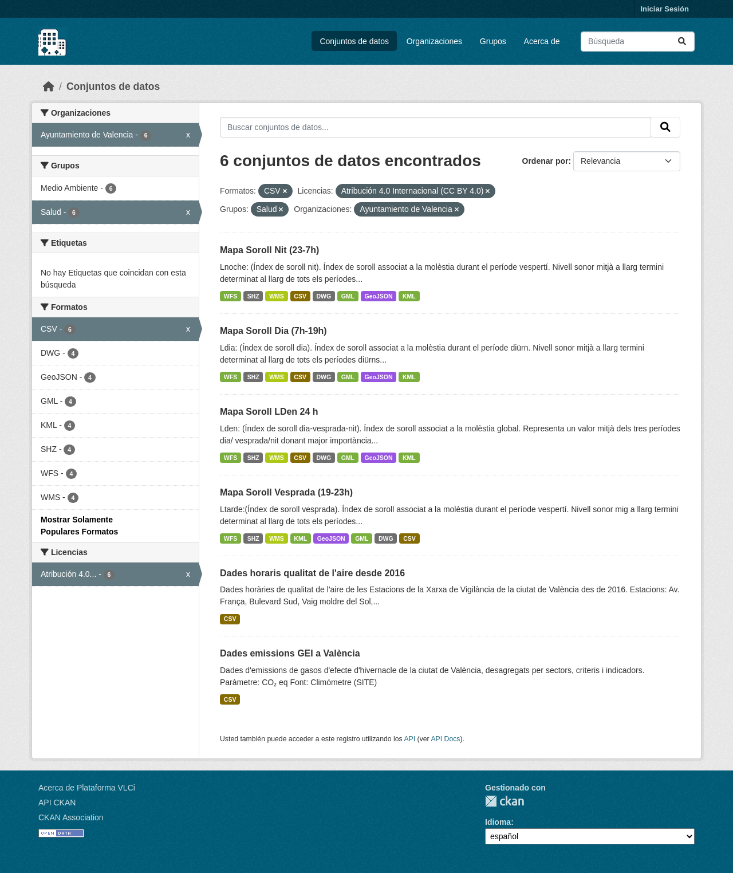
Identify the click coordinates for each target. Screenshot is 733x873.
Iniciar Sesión (664, 9)
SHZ (253, 296)
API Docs (445, 739)
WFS (230, 296)
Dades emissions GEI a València (290, 653)
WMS (276, 296)
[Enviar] (682, 42)
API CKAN (57, 802)
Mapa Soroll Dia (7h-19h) (273, 331)
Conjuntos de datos (354, 41)
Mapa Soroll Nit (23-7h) (269, 250)
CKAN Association (71, 817)
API (409, 739)
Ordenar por (545, 161)
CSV (300, 296)
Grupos (493, 41)
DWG (323, 296)
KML (409, 296)
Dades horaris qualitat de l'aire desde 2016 (312, 573)
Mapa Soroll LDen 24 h (269, 411)
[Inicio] (48, 86)
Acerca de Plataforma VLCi (86, 787)
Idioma (498, 822)
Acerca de (542, 41)
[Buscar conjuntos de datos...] (638, 42)
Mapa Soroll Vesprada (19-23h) (286, 492)
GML (347, 296)
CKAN (504, 801)
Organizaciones (434, 41)
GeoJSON (379, 296)
